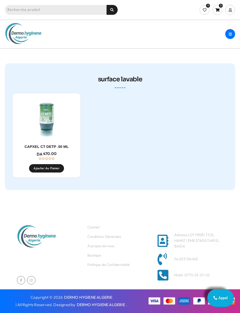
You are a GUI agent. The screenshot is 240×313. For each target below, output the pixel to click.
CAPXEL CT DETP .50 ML (46, 146)
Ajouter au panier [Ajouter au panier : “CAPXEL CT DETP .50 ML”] (46, 168)
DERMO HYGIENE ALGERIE (88, 297)
